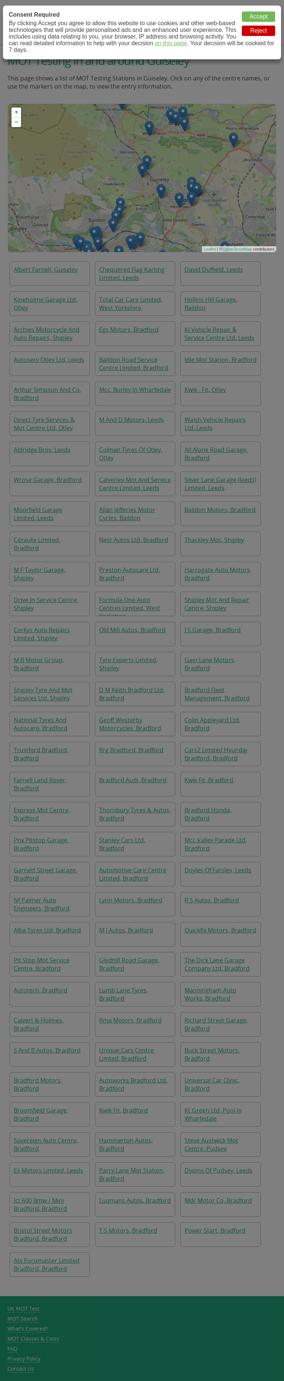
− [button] (16, 122)
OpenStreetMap (237, 249)
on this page (171, 43)
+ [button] (16, 112)
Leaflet (210, 249)
